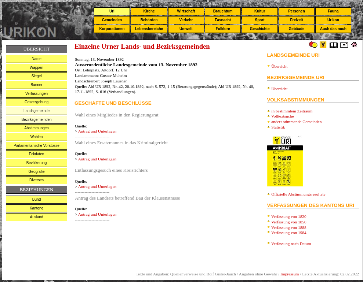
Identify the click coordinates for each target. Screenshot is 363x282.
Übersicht (279, 66)
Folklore (223, 29)
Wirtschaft (186, 11)
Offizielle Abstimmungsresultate (298, 194)
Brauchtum (223, 11)
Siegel (37, 76)
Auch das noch (333, 29)
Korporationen (111, 29)
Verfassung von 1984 (288, 232)
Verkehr (186, 20)
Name (36, 59)
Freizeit (296, 20)
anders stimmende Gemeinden (296, 121)
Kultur (259, 11)
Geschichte (260, 29)
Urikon (333, 20)
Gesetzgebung (36, 102)
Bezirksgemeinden (36, 120)
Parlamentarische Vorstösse (36, 146)
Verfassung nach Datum (291, 243)
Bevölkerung (36, 163)
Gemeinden (112, 20)
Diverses (36, 180)
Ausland (36, 217)
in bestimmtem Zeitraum (291, 111)
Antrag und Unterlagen (97, 131)
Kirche (149, 11)
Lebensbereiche (149, 29)
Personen (296, 11)
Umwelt (186, 29)
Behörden (149, 20)
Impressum (289, 274)
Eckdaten (36, 154)
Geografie (37, 172)
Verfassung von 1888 (288, 227)
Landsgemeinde (36, 111)
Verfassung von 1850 (288, 222)
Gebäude (297, 29)
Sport (260, 20)
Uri (112, 11)
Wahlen (36, 137)
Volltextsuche (282, 116)
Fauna (333, 11)
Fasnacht (223, 20)
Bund (36, 199)
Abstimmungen (36, 128)
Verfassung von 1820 (288, 216)
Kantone (36, 208)
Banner (36, 85)
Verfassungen (36, 94)
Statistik (278, 127)
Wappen (36, 68)
